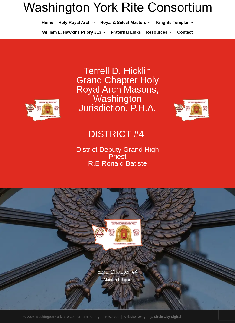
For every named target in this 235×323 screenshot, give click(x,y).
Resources (156, 33)
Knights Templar (172, 23)
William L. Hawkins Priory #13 (71, 33)
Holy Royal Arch (74, 23)
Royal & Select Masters (123, 23)
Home (47, 23)
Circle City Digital (167, 316)
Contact (185, 33)
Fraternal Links (126, 33)
